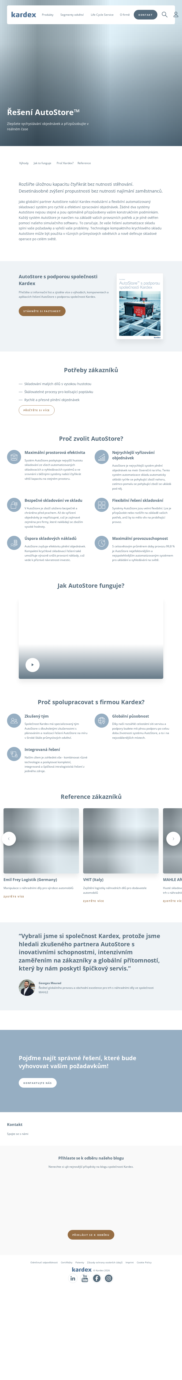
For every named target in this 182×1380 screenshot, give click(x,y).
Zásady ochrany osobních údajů (105, 1262)
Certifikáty (66, 1262)
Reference (84, 163)
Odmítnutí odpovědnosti (44, 1262)
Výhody (24, 163)
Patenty (79, 1262)
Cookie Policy (144, 1262)
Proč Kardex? (65, 163)
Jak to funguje (42, 163)
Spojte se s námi (17, 1134)
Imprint (130, 1262)
